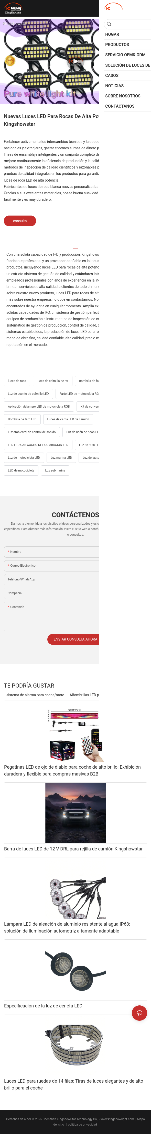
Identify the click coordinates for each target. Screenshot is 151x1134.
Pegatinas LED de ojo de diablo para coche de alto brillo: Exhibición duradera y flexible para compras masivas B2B (72, 770)
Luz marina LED (61, 457)
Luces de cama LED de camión (68, 419)
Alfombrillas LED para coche (92, 695)
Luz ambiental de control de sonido (32, 432)
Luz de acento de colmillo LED (28, 394)
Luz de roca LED (90, 445)
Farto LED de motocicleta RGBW (81, 394)
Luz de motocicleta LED (24, 457)
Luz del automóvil (95, 457)
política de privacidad (83, 1124)
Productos (128, 695)
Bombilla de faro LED (22, 419)
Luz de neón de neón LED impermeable (93, 432)
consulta (20, 221)
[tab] (75, 247)
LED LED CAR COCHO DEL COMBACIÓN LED (38, 445)
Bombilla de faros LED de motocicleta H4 (107, 381)
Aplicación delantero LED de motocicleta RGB (39, 406)
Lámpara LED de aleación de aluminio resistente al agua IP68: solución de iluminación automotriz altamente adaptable (67, 927)
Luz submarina (55, 470)
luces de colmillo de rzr (52, 381)
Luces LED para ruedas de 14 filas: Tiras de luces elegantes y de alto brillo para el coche (73, 1084)
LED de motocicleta (21, 470)
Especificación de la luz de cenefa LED (43, 1005)
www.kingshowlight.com (118, 1119)
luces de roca (17, 381)
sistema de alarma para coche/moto (35, 695)
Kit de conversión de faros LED (101, 406)
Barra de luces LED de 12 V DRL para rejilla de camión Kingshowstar (73, 848)
